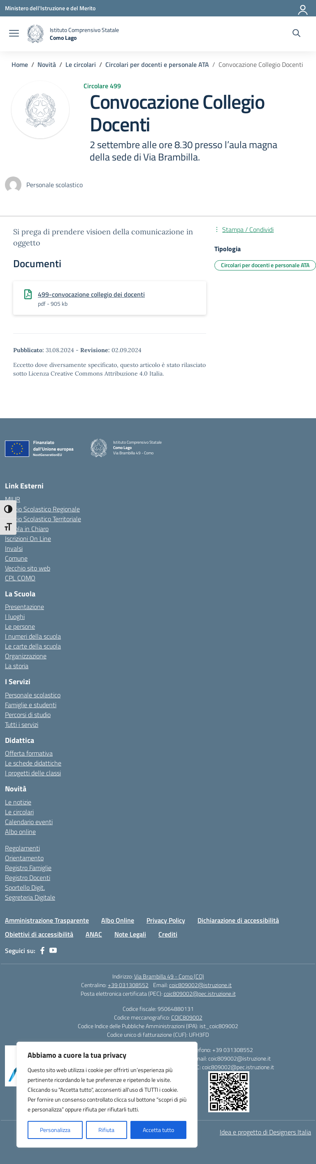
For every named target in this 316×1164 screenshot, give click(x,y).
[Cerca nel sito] (296, 34)
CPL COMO (20, 578)
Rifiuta (106, 1129)
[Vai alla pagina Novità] (46, 64)
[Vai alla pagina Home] (20, 64)
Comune (16, 558)
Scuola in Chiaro (27, 529)
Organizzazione (25, 656)
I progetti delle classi (33, 773)
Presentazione (24, 607)
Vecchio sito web (27, 568)
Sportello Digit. (25, 887)
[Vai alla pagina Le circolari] (80, 64)
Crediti (167, 934)
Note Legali (130, 934)
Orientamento (24, 858)
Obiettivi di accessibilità (39, 934)
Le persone (20, 626)
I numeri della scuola (33, 636)
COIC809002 (186, 1017)
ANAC (94, 934)
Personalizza (55, 1129)
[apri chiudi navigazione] (14, 34)
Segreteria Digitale (30, 897)
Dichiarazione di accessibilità (238, 920)
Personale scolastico (32, 695)
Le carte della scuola (33, 646)
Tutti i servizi (21, 724)
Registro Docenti (27, 877)
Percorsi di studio (28, 714)
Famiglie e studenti (30, 705)
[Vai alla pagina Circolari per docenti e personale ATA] (157, 64)
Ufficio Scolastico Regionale (42, 509)
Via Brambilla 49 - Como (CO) (169, 976)
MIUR (12, 499)
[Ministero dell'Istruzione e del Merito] (50, 8)
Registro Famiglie (28, 868)
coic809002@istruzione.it (200, 985)
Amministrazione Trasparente (47, 920)
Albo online (20, 831)
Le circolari (19, 812)
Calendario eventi (29, 822)
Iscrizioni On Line (28, 538)
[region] (107, 1095)
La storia (16, 666)
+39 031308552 (128, 985)
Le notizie (18, 802)
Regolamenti (22, 848)
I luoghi (15, 616)
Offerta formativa (29, 753)
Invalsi (14, 548)
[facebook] (42, 950)
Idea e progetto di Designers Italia (265, 1132)
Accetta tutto (158, 1129)
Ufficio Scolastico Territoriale (43, 519)
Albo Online (117, 920)
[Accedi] (303, 8)
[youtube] (53, 950)
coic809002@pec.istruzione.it (200, 993)
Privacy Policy (165, 920)
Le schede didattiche (33, 763)
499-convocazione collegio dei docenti (91, 294)
